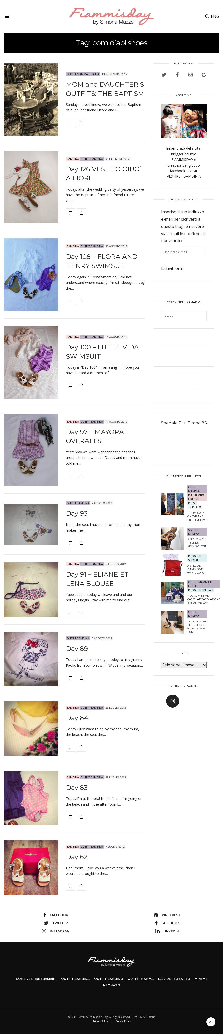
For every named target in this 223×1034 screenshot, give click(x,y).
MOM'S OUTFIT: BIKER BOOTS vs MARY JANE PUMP (197, 627)
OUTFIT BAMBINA (91, 159)
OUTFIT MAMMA (193, 489)
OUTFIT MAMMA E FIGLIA (83, 74)
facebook (55, 915)
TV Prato (194, 507)
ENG (215, 16)
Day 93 (76, 513)
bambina (73, 159)
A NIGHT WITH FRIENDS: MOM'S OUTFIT (196, 543)
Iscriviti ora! (172, 268)
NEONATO (111, 985)
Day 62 (77, 857)
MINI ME (201, 979)
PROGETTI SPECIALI (194, 558)
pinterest (167, 915)
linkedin (167, 931)
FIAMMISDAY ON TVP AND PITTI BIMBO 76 (196, 516)
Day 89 (77, 649)
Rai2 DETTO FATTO (174, 979)
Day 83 (76, 788)
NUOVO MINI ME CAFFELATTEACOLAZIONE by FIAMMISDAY (203, 599)
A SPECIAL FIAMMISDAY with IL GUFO (195, 569)
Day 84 (77, 718)
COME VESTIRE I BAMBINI (36, 979)
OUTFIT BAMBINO (108, 979)
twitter (56, 923)
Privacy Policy (100, 1021)
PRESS (192, 503)
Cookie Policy (123, 1021)
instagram (56, 931)
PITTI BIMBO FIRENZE (196, 497)
